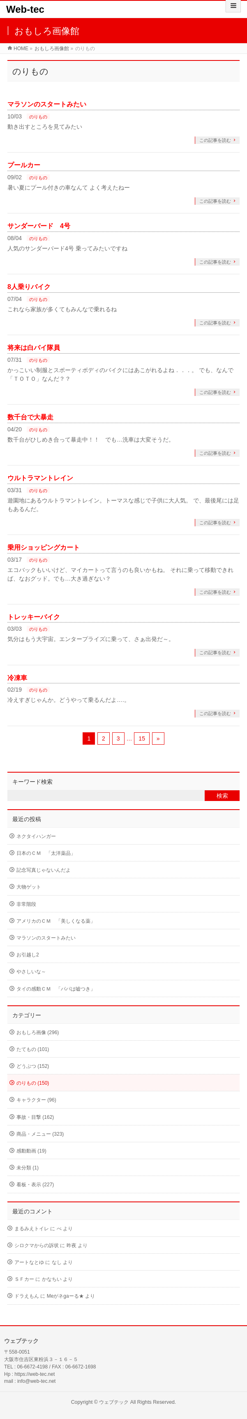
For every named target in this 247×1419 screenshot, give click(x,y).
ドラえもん (26, 1296)
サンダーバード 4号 (38, 225)
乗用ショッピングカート (43, 547)
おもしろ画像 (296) (37, 1032)
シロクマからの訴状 (36, 1245)
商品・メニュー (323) (40, 1134)
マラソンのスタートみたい (46, 104)
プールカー (23, 165)
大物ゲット (28, 887)
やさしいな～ (31, 972)
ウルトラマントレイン (40, 478)
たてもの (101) (32, 1049)
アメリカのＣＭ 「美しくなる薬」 (55, 921)
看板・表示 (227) (35, 1185)
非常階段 (26, 904)
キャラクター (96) (36, 1100)
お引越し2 (27, 955)
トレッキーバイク (33, 616)
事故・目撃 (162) (35, 1117)
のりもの (38, 116)
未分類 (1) (27, 1168)
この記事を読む (215, 140)
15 (142, 738)
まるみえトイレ (31, 1228)
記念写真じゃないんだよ (43, 870)
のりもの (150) (32, 1083)
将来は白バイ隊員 (33, 347)
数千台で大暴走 (30, 417)
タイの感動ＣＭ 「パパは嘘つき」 (55, 989)
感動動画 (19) (31, 1151)
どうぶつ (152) (32, 1066)
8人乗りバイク (29, 286)
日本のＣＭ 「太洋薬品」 (46, 853)
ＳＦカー (24, 1279)
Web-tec (25, 9)
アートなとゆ (29, 1262)
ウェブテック (114, 1402)
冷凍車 (17, 677)
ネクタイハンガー (36, 836)
